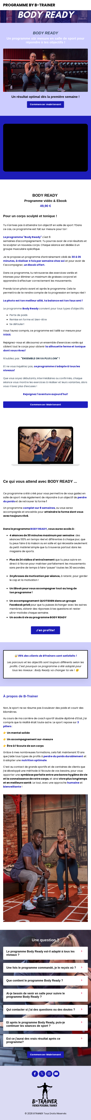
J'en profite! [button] (45, 630)
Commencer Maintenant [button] (45, 404)
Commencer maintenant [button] (45, 104)
